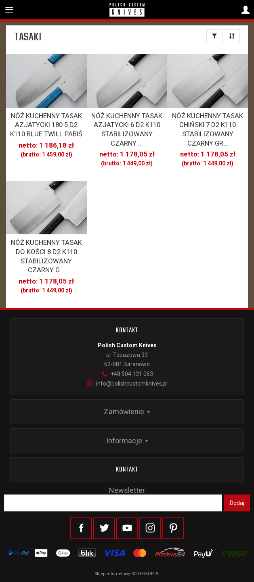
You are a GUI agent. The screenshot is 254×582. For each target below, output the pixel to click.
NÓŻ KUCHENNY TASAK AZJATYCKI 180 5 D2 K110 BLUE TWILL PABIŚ (46, 125)
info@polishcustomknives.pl (127, 383)
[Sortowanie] (232, 36)
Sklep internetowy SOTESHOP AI (127, 573)
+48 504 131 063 (127, 374)
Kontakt (127, 470)
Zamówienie (127, 411)
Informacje (127, 440)
